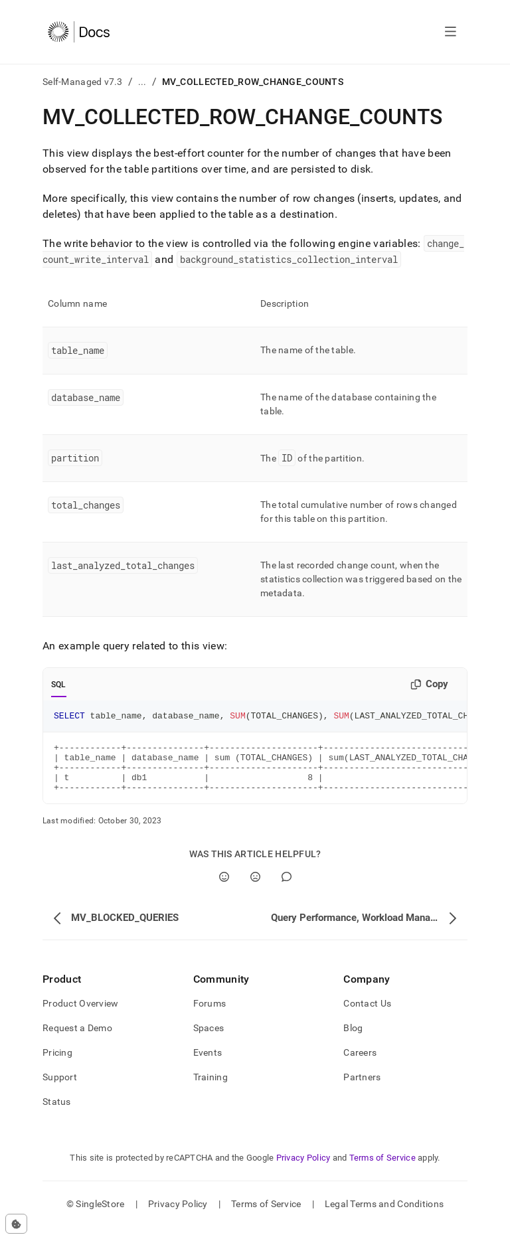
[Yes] (224, 889)
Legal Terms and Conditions (384, 1215)
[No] (255, 889)
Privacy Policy (303, 1170)
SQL (58, 684)
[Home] (79, 31)
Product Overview (80, 1015)
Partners (362, 1089)
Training (210, 1089)
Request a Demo (77, 1039)
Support (59, 1089)
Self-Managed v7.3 (82, 81)
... (142, 81)
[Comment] (286, 889)
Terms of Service (382, 1170)
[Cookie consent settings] (16, 1224)
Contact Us (367, 1015)
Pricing (57, 1064)
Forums (209, 1015)
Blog (353, 1039)
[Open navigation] (451, 31)
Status (56, 1113)
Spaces (208, 1039)
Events (207, 1064)
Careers (360, 1064)
